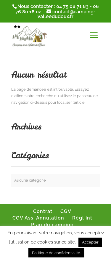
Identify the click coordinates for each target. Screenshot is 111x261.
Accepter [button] (90, 242)
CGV (65, 211)
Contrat (42, 211)
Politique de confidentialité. (56, 253)
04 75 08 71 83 (72, 6)
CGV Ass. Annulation (38, 218)
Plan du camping (52, 225)
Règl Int (82, 218)
